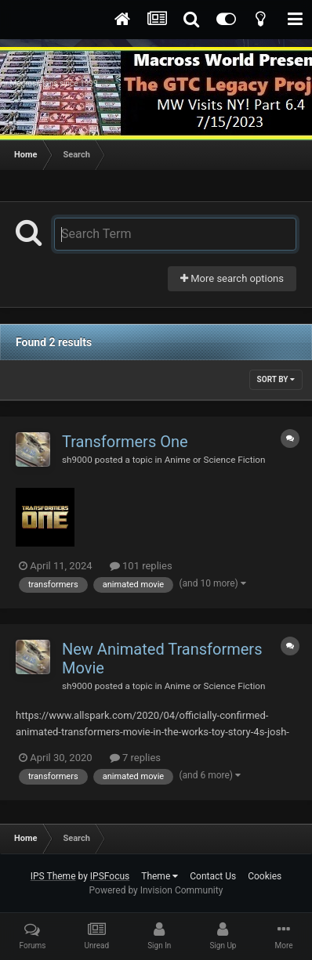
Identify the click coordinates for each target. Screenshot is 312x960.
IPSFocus (109, 876)
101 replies (141, 566)
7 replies (135, 757)
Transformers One (125, 441)
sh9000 (77, 459)
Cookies (264, 876)
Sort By (276, 379)
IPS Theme (53, 876)
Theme (159, 876)
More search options (232, 278)
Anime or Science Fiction (215, 459)
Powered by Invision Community (156, 890)
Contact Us (213, 876)
